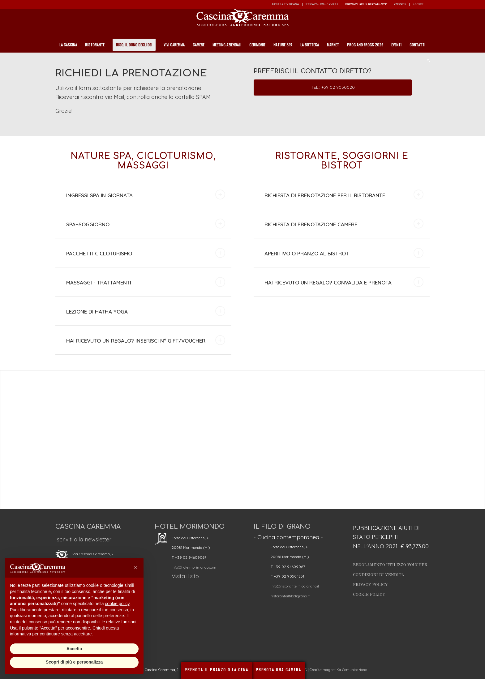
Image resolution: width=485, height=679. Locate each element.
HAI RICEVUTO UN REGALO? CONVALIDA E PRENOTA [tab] (343, 282)
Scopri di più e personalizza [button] (74, 662)
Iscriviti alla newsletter (83, 539)
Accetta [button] (74, 648)
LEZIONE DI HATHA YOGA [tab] (145, 311)
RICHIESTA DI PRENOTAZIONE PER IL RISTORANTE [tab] (343, 194)
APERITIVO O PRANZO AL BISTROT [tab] (343, 253)
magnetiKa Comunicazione (345, 670)
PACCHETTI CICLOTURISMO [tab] (145, 253)
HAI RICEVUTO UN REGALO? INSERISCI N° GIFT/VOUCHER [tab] (145, 340)
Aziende (399, 4)
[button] (135, 568)
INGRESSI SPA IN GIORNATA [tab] (145, 194)
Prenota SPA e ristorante (366, 4)
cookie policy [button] (117, 603)
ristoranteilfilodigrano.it (290, 596)
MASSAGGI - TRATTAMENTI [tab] (145, 282)
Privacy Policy (370, 585)
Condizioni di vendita (378, 575)
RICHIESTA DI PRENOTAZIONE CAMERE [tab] (343, 223)
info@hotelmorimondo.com (194, 567)
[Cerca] (426, 60)
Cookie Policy (369, 595)
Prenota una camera (322, 4)
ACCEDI (418, 4)
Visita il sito (185, 576)
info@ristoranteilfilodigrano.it (295, 586)
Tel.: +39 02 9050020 (333, 87)
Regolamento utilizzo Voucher (390, 565)
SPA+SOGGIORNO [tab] (145, 223)
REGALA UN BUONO (285, 4)
